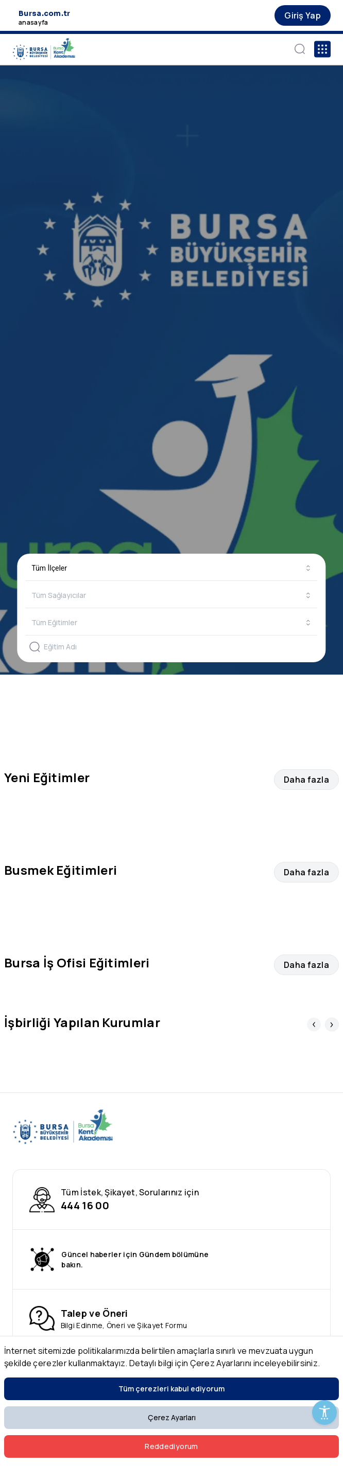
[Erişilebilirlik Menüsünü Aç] (324, 1412)
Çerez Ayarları (172, 1417)
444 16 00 (85, 1205)
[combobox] (171, 568)
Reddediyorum (171, 1446)
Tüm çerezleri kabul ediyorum (171, 1388)
